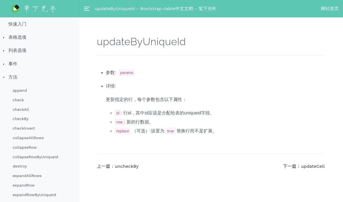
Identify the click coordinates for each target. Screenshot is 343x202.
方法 (12, 77)
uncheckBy (127, 166)
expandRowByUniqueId (34, 194)
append (20, 90)
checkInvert (24, 128)
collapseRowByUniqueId (35, 157)
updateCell (313, 166)
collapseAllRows (28, 138)
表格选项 (17, 37)
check (18, 100)
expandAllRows (27, 175)
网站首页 (330, 8)
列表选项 (17, 50)
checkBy (21, 118)
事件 (12, 63)
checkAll (21, 109)
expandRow (24, 185)
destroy (20, 166)
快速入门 (17, 24)
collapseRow (25, 147)
